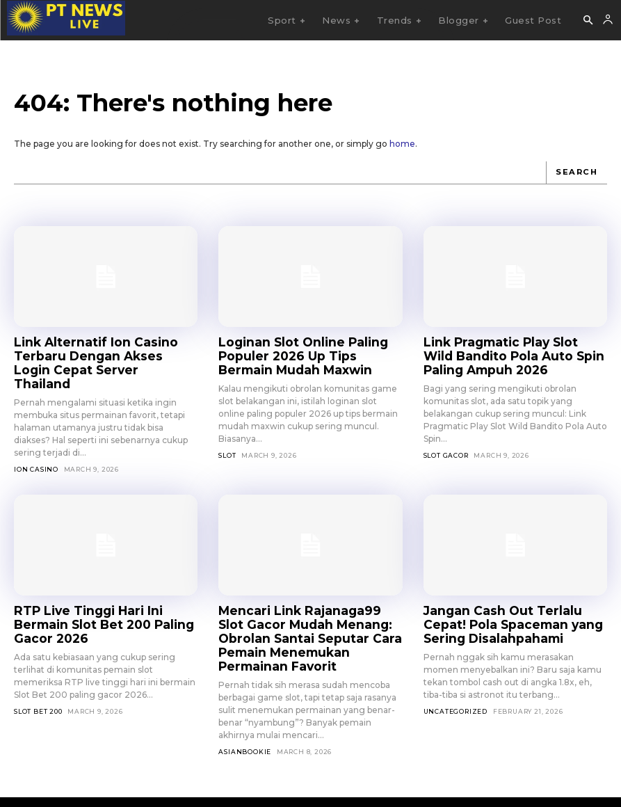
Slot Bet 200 (38, 674)
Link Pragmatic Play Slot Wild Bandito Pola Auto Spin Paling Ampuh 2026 (507, 352)
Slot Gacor (446, 449)
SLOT (227, 449)
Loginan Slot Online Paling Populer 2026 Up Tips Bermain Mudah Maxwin (304, 352)
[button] (587, 20)
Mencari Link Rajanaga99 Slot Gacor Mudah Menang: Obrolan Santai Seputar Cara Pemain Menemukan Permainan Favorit (306, 607)
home (402, 143)
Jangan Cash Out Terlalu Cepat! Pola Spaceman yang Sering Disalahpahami (511, 602)
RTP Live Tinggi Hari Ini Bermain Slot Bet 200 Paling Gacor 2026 (103, 595)
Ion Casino (36, 449)
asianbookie (244, 710)
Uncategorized (455, 685)
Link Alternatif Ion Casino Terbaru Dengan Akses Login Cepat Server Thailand (95, 352)
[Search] (577, 172)
